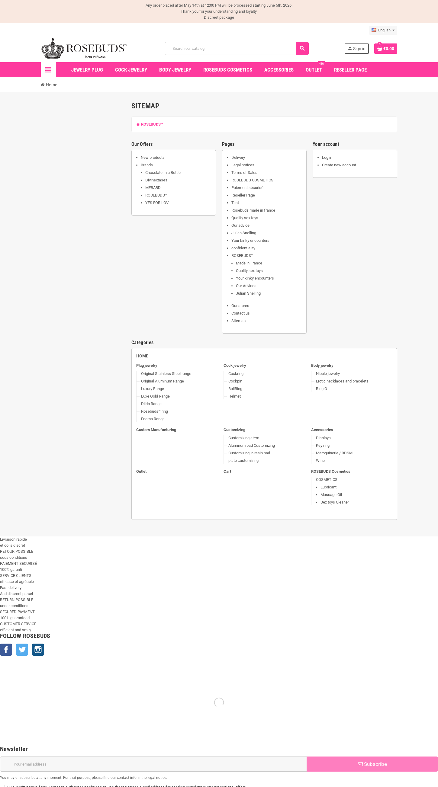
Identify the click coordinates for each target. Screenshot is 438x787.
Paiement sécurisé (247, 187)
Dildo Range (151, 403)
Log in (327, 157)
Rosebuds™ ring (154, 411)
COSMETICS (326, 479)
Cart (227, 471)
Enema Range (153, 419)
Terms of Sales (244, 172)
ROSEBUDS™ (149, 124)
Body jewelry (322, 365)
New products (153, 157)
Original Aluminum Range (162, 381)
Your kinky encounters (250, 240)
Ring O (321, 388)
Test (235, 202)
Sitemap (238, 320)
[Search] (236, 48)
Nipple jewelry (328, 373)
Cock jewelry (235, 365)
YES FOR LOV (157, 202)
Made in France (249, 263)
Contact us (240, 313)
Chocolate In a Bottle (163, 172)
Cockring (235, 373)
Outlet (141, 471)
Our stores (240, 305)
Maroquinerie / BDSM (334, 453)
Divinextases (156, 180)
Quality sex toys (244, 218)
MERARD (153, 187)
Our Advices (246, 285)
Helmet (234, 396)
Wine (320, 460)
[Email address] (153, 764)
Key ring (323, 445)
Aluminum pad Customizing (251, 445)
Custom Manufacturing (156, 429)
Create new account (339, 165)
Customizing (234, 429)
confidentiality (243, 248)
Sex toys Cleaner (334, 502)
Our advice (240, 225)
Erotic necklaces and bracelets (342, 381)
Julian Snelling (243, 233)
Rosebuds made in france (253, 210)
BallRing (235, 388)
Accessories (322, 429)
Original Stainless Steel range (166, 373)
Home (142, 356)
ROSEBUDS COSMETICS (252, 180)
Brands (147, 165)
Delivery (238, 157)
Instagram (38, 650)
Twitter (22, 650)
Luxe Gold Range (155, 396)
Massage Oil (331, 494)
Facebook (6, 650)
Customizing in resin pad (249, 453)
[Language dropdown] (383, 30)
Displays (323, 438)
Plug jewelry (146, 365)
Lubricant (328, 487)
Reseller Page (243, 195)
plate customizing (243, 460)
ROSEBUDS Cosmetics (330, 471)
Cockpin (235, 381)
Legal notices (242, 165)
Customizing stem (243, 438)
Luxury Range (152, 388)
